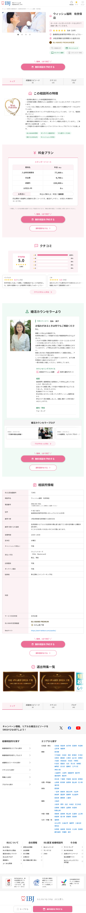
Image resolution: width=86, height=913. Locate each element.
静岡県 (62, 798)
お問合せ (32, 857)
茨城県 (68, 780)
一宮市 (56, 792)
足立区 (62, 767)
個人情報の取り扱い (32, 861)
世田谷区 (63, 761)
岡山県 (68, 814)
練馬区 (56, 767)
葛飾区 (68, 767)
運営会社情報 (32, 848)
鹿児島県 (57, 833)
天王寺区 (78, 805)
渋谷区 (70, 761)
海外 (69, 833)
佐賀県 (56, 830)
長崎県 (62, 830)
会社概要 (32, 851)
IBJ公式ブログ (12, 857)
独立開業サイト (73, 857)
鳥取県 (56, 814)
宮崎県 (80, 830)
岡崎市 (62, 792)
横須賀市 (57, 776)
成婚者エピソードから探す (16, 764)
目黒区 (80, 758)
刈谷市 (76, 792)
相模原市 (71, 774)
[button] (18, 34)
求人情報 (32, 854)
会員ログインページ (73, 854)
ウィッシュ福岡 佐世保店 (34, 9)
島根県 (62, 814)
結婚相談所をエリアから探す (16, 749)
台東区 (56, 758)
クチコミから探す (16, 771)
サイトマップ (73, 848)
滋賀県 (68, 808)
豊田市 (62, 795)
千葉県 (62, 780)
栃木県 (74, 780)
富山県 (74, 783)
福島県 (62, 749)
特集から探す (16, 779)
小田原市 (57, 774)
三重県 (68, 798)
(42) (73, 81)
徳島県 (56, 817)
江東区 (68, 758)
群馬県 (80, 780)
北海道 (56, 746)
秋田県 (80, 746)
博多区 (56, 827)
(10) (53, 81)
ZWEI (53, 854)
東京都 (56, 752)
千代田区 (57, 756)
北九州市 (57, 824)
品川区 (74, 758)
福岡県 (56, 820)
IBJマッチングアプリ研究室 (73, 862)
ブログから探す (16, 786)
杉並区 (56, 764)
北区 (67, 764)
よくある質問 (12, 864)
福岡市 (71, 824)
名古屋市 (75, 795)
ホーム (3, 9)
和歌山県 (57, 811)
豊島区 (62, 764)
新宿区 (74, 756)
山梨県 (56, 783)
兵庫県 (56, 808)
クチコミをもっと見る (41, 293)
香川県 (62, 817)
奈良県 (74, 808)
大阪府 (56, 802)
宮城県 (74, 746)
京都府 (62, 808)
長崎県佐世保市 (22, 9)
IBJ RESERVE (73, 851)
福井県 (56, 786)
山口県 (80, 814)
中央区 (64, 756)
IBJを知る (12, 848)
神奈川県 (57, 770)
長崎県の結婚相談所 (12, 9)
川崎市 (64, 774)
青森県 (62, 746)
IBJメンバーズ (53, 848)
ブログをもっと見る (41, 444)
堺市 (61, 805)
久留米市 (65, 824)
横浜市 (64, 776)
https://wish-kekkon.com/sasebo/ (43, 631)
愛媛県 (68, 817)
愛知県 (56, 789)
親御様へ (12, 861)
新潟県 (62, 783)
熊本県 (68, 830)
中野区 (76, 761)
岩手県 (68, 746)
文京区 (80, 756)
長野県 (68, 783)
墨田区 (62, 758)
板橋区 (79, 764)
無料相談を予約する (54, 909)
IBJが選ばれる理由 (12, 851)
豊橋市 (68, 795)
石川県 (80, 783)
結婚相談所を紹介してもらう (16, 757)
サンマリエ (53, 851)
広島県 (74, 814)
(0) (33, 81)
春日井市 (69, 792)
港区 (69, 756)
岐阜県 (56, 798)
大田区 (56, 761)
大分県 (74, 830)
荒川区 (73, 764)
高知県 (74, 817)
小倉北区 (78, 824)
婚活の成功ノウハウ (12, 854)
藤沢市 (77, 774)
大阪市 (56, 805)
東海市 (56, 795)
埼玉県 (56, 780)
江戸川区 (75, 767)
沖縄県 (64, 833)
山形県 (56, 749)
